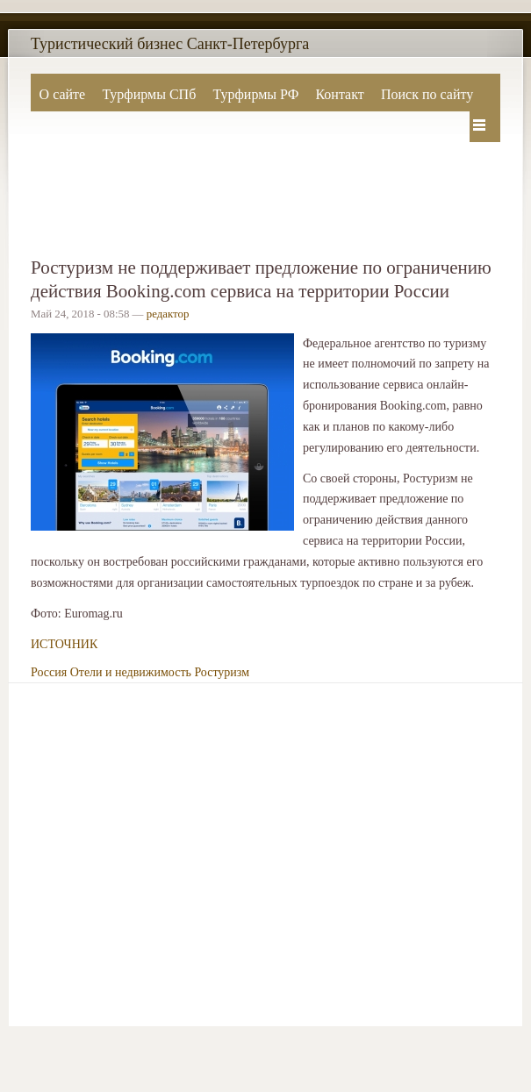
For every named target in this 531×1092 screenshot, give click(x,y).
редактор (168, 314)
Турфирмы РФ (255, 94)
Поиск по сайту (427, 94)
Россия (49, 672)
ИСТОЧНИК (64, 644)
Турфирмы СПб (149, 94)
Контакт (339, 94)
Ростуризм (221, 672)
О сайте (62, 94)
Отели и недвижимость (130, 672)
